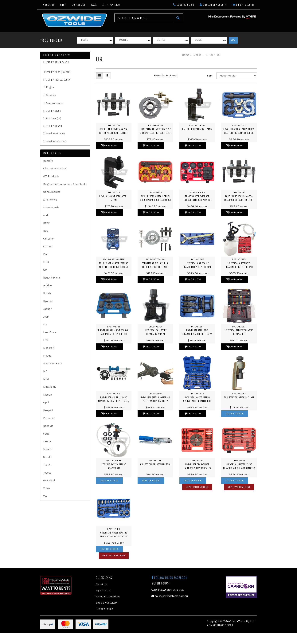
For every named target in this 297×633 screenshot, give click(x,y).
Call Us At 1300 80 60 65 (167, 590)
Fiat (45, 254)
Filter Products (56, 55)
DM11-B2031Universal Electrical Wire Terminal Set (239, 330)
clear (66, 72)
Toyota (47, 472)
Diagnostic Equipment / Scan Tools (64, 184)
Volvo (46, 488)
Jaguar (47, 309)
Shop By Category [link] (107, 602)
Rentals (48, 160)
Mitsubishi (49, 387)
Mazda (47, 355)
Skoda (47, 441)
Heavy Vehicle (51, 277)
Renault (48, 426)
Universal (49, 480)
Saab (46, 433)
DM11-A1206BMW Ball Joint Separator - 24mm (113, 196)
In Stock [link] (53, 118)
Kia (45, 324)
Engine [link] (50, 87)
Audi (45, 215)
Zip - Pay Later (111, 4)
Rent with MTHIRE (197, 487)
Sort (209, 75)
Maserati (48, 348)
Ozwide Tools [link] (55, 133)
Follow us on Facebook (169, 578)
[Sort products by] (236, 75)
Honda (47, 293)
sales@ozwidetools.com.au (169, 596)
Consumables (52, 191)
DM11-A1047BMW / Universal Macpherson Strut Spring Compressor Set (238, 129)
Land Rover (50, 332)
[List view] (107, 75)
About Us (48, 4)
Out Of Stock (234, 413)
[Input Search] (143, 18)
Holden (47, 285)
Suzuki (47, 457)
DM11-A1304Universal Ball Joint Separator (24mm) (155, 330)
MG (45, 371)
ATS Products (51, 176)
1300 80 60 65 (183, 4)
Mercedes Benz (52, 363)
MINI (46, 379)
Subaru (47, 449)
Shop (63, 4)
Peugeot (48, 410)
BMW (46, 223)
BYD (45, 230)
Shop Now (109, 145)
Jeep (46, 316)
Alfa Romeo (50, 199)
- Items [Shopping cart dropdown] (243, 4)
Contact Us (78, 4)
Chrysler (48, 238)
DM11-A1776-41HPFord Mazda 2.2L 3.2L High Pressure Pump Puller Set (155, 263)
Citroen (47, 246)
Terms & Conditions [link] (108, 596)
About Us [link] (101, 584)
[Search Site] (178, 18)
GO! (233, 40)
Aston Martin (51, 207)
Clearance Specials (55, 168)
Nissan (47, 394)
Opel (46, 402)
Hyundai (48, 301)
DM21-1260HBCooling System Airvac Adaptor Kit (113, 464)
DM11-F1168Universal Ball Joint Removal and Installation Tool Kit (113, 330)
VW (45, 496)
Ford (46, 262)
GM (45, 270)
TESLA (46, 465)
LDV (45, 340)
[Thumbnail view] (99, 75)
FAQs (94, 4)
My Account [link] (103, 590)
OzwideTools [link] (56, 141)
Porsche (48, 418)
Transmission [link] (54, 103)
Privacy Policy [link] (104, 608)
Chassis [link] (51, 95)
